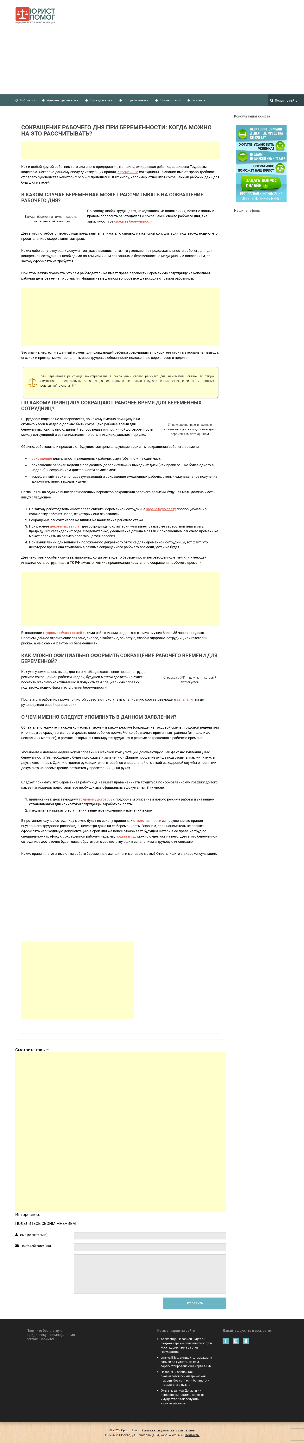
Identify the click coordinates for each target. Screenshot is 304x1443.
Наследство (170, 100)
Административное (62, 100)
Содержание (185, 1430)
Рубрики (27, 100)
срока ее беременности (133, 221)
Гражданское (101, 100)
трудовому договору (95, 799)
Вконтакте (236, 1341)
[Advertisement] (152, 59)
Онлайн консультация (158, 1430)
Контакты (192, 1435)
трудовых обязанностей (62, 632)
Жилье (199, 100)
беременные (127, 171)
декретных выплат (65, 526)
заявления (185, 699)
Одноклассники (246, 1341)
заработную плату (161, 509)
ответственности (147, 820)
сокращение (42, 458)
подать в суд (126, 836)
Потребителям (136, 100)
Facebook (226, 1341)
